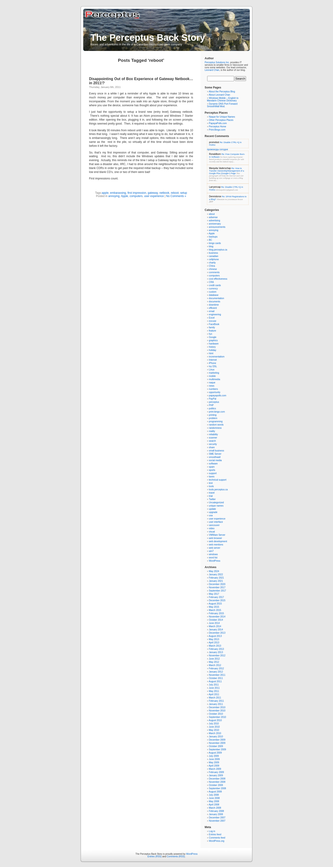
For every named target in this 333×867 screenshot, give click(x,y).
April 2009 (214, 765)
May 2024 (214, 571)
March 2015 (215, 610)
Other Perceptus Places (221, 120)
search (212, 441)
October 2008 (216, 785)
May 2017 (214, 594)
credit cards (215, 285)
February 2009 (216, 772)
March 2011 (215, 697)
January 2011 (216, 704)
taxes (211, 476)
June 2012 (214, 658)
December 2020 (217, 584)
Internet (213, 360)
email (211, 311)
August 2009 (215, 752)
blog (211, 246)
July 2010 (214, 723)
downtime (214, 305)
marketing (214, 373)
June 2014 (214, 623)
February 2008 (216, 811)
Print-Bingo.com (217, 129)
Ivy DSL (213, 366)
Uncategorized (216, 502)
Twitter (212, 499)
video (211, 528)
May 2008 (214, 801)
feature (212, 330)
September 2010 (217, 717)
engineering (215, 314)
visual (212, 531)
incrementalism (216, 356)
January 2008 (216, 814)
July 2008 (214, 795)
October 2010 (216, 714)
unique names (216, 505)
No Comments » (176, 196)
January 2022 (216, 574)
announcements (217, 227)
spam (211, 467)
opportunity (214, 392)
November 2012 (217, 655)
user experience (154, 196)
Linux (211, 369)
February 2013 (216, 649)
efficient (213, 308)
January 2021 (216, 581)
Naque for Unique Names (222, 117)
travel (211, 492)
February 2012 (216, 668)
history (212, 347)
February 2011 (216, 701)
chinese (213, 269)
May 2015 (214, 607)
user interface (216, 522)
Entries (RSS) (155, 856)
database (213, 295)
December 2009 (217, 740)
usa (211, 515)
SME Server (215, 454)
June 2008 (214, 798)
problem (213, 418)
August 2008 (215, 791)
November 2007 (217, 821)
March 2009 (215, 769)
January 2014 (216, 629)
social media (215, 460)
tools (211, 486)
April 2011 (214, 694)
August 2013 (215, 636)
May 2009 (214, 762)
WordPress (214, 561)
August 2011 (215, 681)
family (212, 327)
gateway (153, 192)
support (212, 473)
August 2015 (215, 603)
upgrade (213, 512)
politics (212, 408)
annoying (114, 196)
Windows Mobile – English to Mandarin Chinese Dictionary (222, 99)
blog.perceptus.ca (218, 249)
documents (214, 301)
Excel (211, 317)
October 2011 (216, 678)
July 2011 (214, 684)
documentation (216, 298)
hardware (214, 343)
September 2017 (217, 590)
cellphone (214, 259)
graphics (213, 340)
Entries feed (215, 834)
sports (212, 470)
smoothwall (214, 457)
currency (213, 288)
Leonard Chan (212, 70)
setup (183, 192)
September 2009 (217, 749)
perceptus (214, 402)
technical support (217, 480)
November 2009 (217, 743)
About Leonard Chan (219, 95)
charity (212, 262)
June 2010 (214, 727)
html (211, 353)
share (212, 447)
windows (213, 554)
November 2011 (217, 675)
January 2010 (216, 736)
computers (136, 196)
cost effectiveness (218, 279)
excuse (212, 321)
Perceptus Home (217, 126)
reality (212, 431)
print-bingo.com (217, 411)
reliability (213, 434)
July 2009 (214, 756)
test (211, 483)
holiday (212, 350)
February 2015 (216, 613)
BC (210, 240)
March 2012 (215, 665)
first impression (136, 192)
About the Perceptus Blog (222, 91)
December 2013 (217, 633)
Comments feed (217, 837)
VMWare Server (217, 535)
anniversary (215, 223)
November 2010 (217, 710)
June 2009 (214, 759)
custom (212, 292)
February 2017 (216, 597)
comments (214, 272)
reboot (175, 192)
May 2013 (214, 639)
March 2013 (215, 646)
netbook (164, 192)
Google (212, 337)
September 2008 (217, 788)
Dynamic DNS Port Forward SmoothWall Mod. (222, 105)
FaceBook (214, 324)
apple (105, 192)
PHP (211, 405)
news (211, 386)
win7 (211, 551)
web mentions (216, 544)
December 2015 (217, 600)
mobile (212, 376)
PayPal (212, 399)
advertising (214, 220)
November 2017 (217, 587)
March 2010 (215, 733)
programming (215, 421)
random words (216, 424)
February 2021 (216, 577)
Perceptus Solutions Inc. (217, 62)
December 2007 (217, 817)
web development (218, 541)
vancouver (214, 525)
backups (213, 236)
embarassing (118, 192)
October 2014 (216, 620)
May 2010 (214, 730)
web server (214, 548)
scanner (213, 437)
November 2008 (217, 782)
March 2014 (215, 626)
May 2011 (214, 691)
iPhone (212, 363)
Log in (212, 831)
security (213, 444)
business (213, 253)
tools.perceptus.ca (218, 489)
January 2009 (216, 775)
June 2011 (214, 688)
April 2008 (214, 804)
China (212, 266)
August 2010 (215, 720)
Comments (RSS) (176, 856)
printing (212, 415)
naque (212, 382)
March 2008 (215, 808)
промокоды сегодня (217, 149)
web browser (215, 538)
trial (211, 496)
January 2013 (216, 652)
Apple (124, 196)
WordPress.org (216, 841)
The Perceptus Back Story (147, 37)
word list (213, 557)
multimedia (214, 379)
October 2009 (216, 746)
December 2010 (217, 707)
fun (210, 334)
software (213, 463)
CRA (211, 282)
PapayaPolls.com (218, 123)
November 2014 (217, 616)
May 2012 (214, 662)
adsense (213, 217)
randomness (215, 428)
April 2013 (214, 642)
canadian (213, 256)
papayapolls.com (217, 395)
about (212, 214)
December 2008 (217, 778)
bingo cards (215, 243)
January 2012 (216, 671)
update (212, 509)
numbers (213, 389)
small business (216, 450)
